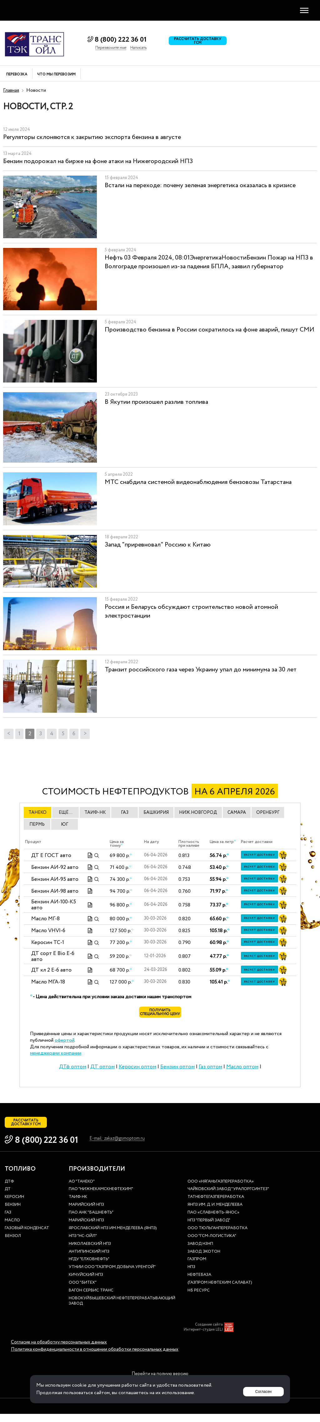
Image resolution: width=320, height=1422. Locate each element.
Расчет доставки (263, 855)
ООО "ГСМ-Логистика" (212, 1244)
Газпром (197, 1267)
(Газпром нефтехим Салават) (220, 1291)
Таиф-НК (78, 1205)
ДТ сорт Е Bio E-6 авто (52, 956)
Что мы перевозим (56, 74)
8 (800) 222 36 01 (121, 40)
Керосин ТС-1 (47, 943)
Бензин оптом (177, 1071)
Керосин (14, 1205)
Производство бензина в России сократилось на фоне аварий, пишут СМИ (209, 329)
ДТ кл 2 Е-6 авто (51, 970)
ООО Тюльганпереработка (218, 1236)
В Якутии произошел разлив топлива (156, 402)
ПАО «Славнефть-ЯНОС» (213, 1221)
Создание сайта (209, 1332)
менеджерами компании (55, 1057)
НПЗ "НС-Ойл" (83, 1244)
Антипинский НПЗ (89, 1260)
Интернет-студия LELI (203, 1337)
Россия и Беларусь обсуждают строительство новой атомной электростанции (191, 611)
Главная (11, 90)
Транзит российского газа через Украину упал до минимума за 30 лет (201, 669)
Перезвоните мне (110, 48)
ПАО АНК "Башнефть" (91, 1221)
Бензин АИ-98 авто (54, 891)
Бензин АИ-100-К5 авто (53, 905)
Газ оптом (210, 1071)
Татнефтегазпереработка (216, 1205)
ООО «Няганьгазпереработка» (221, 1190)
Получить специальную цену (160, 1014)
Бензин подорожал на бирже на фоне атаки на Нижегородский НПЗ (98, 161)
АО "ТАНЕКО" (82, 1190)
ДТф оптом (72, 1071)
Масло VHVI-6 (48, 931)
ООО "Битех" (83, 1291)
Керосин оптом (137, 1071)
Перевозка (17, 74)
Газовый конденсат (27, 1236)
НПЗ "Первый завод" (209, 1228)
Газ (8, 1221)
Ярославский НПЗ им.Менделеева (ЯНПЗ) (113, 1236)
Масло (12, 1228)
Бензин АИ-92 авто (54, 867)
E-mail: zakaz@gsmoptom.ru (123, 1147)
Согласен (260, 1389)
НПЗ (191, 1275)
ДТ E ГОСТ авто (51, 855)
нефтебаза (199, 1283)
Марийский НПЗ (86, 1213)
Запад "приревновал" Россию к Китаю (158, 544)
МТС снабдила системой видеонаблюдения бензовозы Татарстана (198, 482)
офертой (64, 1044)
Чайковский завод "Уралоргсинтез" (228, 1197)
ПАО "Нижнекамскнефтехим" (101, 1197)
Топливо (20, 1177)
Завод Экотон (204, 1260)
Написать (138, 48)
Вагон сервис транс (91, 1298)
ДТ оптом (102, 1071)
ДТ (8, 1197)
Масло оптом (242, 1071)
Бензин (13, 1213)
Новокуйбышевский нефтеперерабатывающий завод (122, 1309)
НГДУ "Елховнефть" (89, 1267)
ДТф (9, 1190)
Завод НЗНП (200, 1252)
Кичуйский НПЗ (86, 1283)
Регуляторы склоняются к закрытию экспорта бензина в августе (92, 137)
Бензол (13, 1244)
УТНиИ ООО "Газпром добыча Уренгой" (112, 1275)
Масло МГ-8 (45, 919)
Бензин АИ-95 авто (54, 879)
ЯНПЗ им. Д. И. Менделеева (215, 1213)
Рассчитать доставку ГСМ (201, 43)
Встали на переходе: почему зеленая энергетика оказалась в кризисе (200, 185)
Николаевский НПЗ (90, 1252)
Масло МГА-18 (48, 982)
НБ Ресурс (199, 1298)
